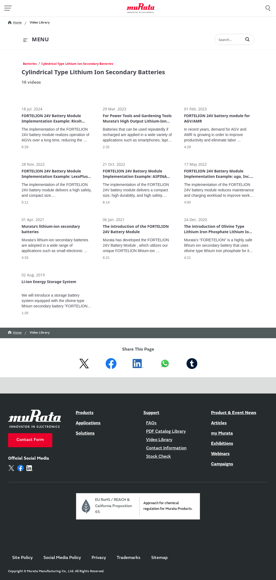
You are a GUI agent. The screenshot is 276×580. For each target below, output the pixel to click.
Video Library (40, 22)
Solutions (85, 433)
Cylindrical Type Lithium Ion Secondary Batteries (77, 64)
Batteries (30, 64)
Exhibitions (222, 444)
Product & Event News (233, 413)
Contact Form (30, 440)
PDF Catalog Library (166, 431)
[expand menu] (36, 39)
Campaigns (222, 464)
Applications (88, 423)
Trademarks (128, 558)
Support (151, 413)
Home (15, 23)
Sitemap (159, 558)
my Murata (222, 433)
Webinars (220, 454)
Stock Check (158, 456)
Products (85, 413)
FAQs (151, 423)
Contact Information (166, 448)
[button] (247, 39)
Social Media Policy (62, 558)
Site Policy (22, 558)
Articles (219, 423)
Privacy (99, 558)
